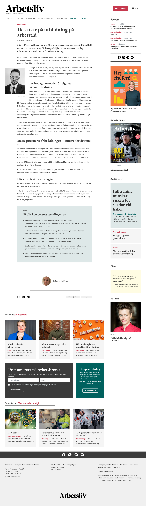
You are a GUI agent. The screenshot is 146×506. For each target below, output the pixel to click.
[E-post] (132, 57)
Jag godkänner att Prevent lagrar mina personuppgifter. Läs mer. (34, 385)
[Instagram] (123, 57)
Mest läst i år (115, 34)
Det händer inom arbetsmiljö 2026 (124, 40)
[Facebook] (119, 57)
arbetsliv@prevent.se (12, 476)
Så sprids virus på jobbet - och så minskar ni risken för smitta (123, 27)
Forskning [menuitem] (30, 18)
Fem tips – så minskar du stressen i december (124, 47)
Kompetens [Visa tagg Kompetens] (87, 297)
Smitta (113, 24)
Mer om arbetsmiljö (28, 403)
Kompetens (21, 25)
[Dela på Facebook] (23, 297)
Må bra (113, 44)
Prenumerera (120, 8)
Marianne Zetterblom (58, 467)
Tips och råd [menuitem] (61, 18)
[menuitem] (55, 8)
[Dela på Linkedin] (28, 297)
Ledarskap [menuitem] (10, 18)
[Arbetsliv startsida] (73, 495)
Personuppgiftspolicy (105, 471)
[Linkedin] (127, 57)
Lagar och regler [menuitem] (45, 18)
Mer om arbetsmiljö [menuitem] (78, 18)
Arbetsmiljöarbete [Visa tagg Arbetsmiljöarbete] (73, 297)
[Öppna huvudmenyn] (135, 8)
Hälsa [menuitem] (20, 18)
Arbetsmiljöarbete (117, 32)
